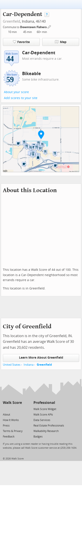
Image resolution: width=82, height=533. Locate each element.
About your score (16, 92)
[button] (41, 134)
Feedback (8, 436)
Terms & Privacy (13, 431)
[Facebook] (12, 408)
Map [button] (60, 42)
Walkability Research (46, 431)
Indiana (28, 364)
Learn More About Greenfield (41, 358)
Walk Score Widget (44, 409)
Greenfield (11, 21)
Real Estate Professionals (48, 425)
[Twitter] (5, 408)
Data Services (41, 420)
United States (11, 364)
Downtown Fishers (33, 27)
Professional (44, 403)
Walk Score (12, 403)
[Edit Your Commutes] (49, 26)
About (6, 414)
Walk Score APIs (43, 414)
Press (6, 425)
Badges (38, 436)
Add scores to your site (20, 98)
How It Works (11, 420)
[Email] (18, 408)
